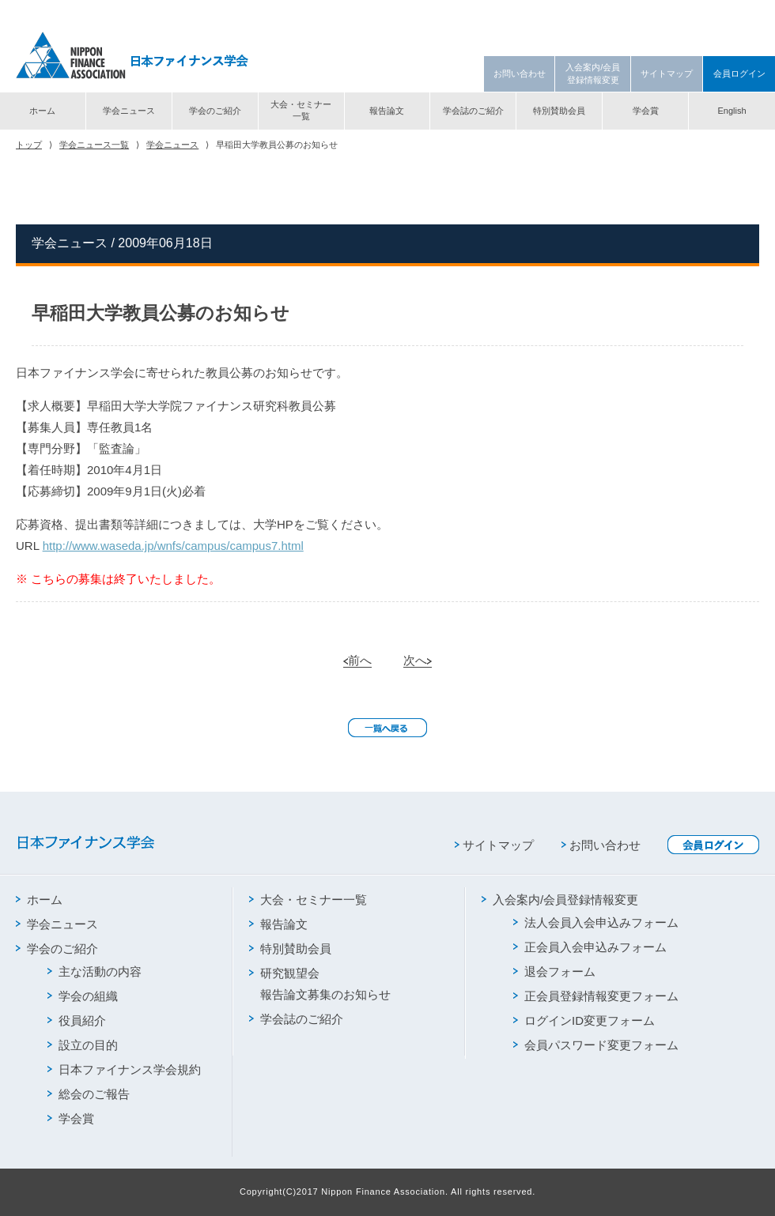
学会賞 (646, 110)
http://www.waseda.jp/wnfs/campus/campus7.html (173, 545)
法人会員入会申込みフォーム (596, 922)
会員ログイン (739, 73)
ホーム (42, 110)
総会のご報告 (88, 1094)
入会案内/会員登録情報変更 (592, 73)
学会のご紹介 (215, 110)
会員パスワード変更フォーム (596, 1045)
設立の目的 (82, 1045)
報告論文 (386, 110)
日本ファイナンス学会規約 (124, 1069)
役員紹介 (76, 1020)
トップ (29, 144)
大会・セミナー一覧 (300, 110)
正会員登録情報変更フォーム (596, 996)
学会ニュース (129, 110)
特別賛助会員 (559, 110)
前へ (357, 660)
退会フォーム (554, 971)
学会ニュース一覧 (94, 144)
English (731, 110)
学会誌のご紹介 (473, 110)
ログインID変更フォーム (584, 1020)
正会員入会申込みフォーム (590, 947)
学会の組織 (82, 996)
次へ (417, 660)
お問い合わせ (519, 73)
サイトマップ (667, 73)
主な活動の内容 (94, 971)
